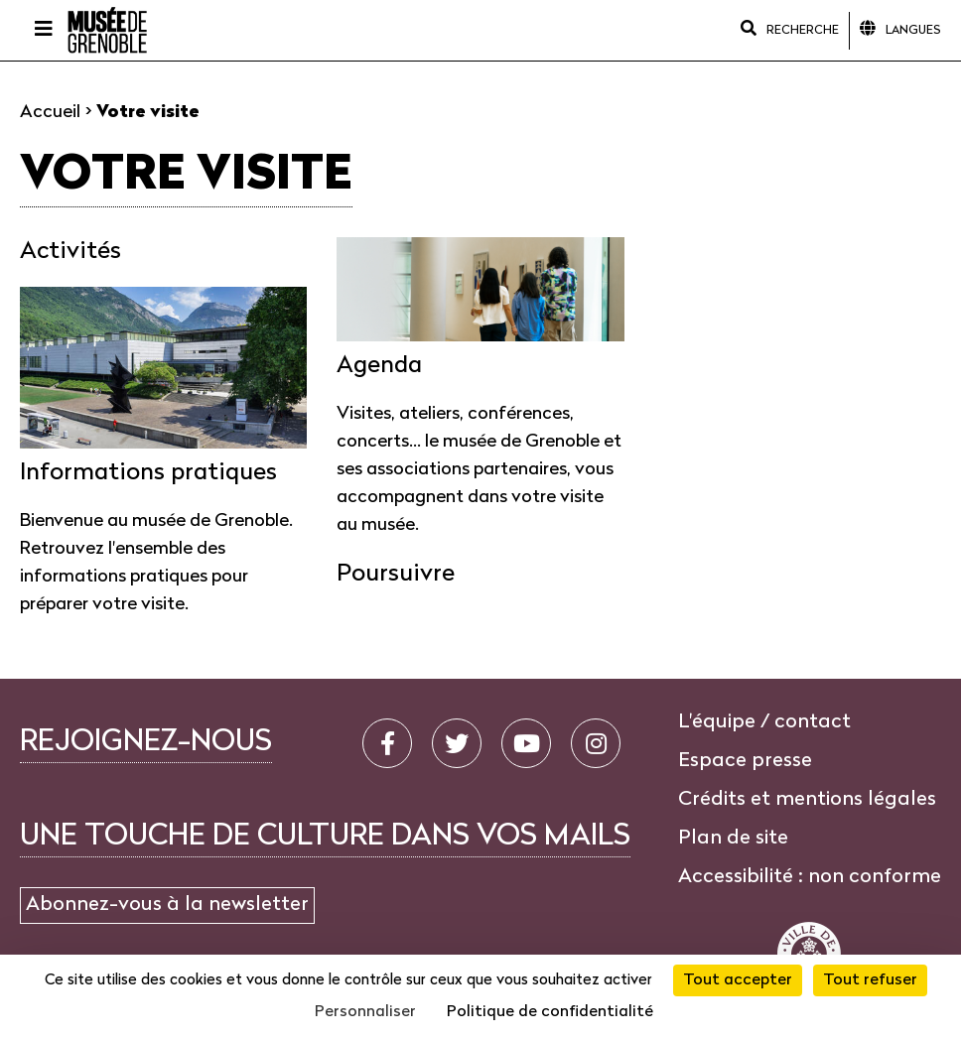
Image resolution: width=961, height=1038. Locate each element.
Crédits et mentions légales (807, 800)
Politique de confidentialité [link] (550, 1012)
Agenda (379, 366)
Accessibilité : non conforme (809, 877)
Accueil (50, 112)
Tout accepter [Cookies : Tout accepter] (737, 980)
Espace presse (745, 761)
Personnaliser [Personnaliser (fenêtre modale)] (365, 1012)
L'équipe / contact (764, 722)
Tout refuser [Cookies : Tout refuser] (870, 980)
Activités (70, 252)
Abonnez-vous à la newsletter (167, 905)
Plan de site (733, 838)
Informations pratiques (148, 473)
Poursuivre (396, 574)
